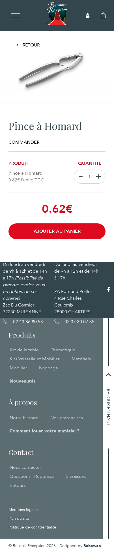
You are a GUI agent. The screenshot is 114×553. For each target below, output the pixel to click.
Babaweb (92, 545)
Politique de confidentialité (32, 527)
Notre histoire (24, 418)
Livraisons (76, 476)
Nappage (48, 368)
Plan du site (18, 518)
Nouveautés (22, 381)
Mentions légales (23, 509)
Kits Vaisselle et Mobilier (35, 359)
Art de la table (24, 350)
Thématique (63, 350)
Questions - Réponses (32, 476)
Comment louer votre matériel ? (44, 431)
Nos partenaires (66, 418)
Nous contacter (25, 467)
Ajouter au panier (57, 231)
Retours (18, 485)
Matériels (81, 359)
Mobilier (18, 368)
